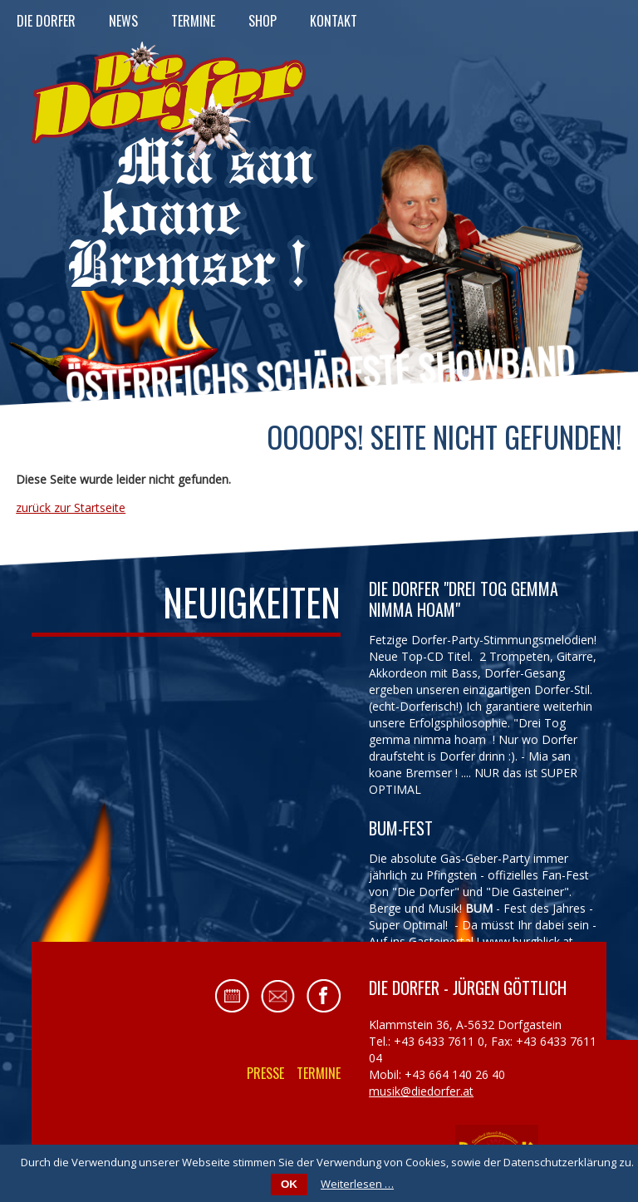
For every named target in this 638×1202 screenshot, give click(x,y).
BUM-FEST (401, 827)
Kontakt (333, 21)
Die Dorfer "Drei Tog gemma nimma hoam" (463, 599)
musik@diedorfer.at (421, 1091)
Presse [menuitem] (265, 1073)
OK (289, 1184)
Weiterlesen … (357, 1183)
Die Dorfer (46, 21)
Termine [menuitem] (319, 1073)
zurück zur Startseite (70, 507)
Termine (193, 21)
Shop (262, 21)
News (123, 21)
